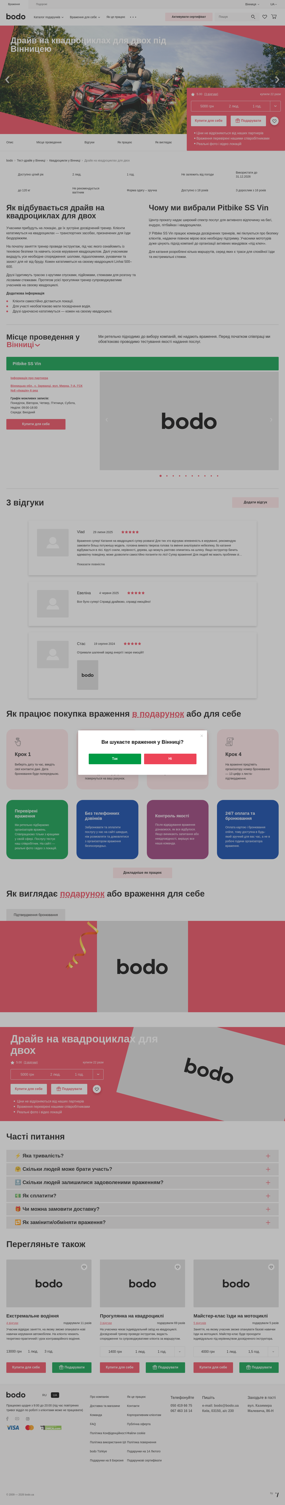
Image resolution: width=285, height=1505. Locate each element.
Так (114, 758)
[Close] (201, 736)
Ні (170, 758)
